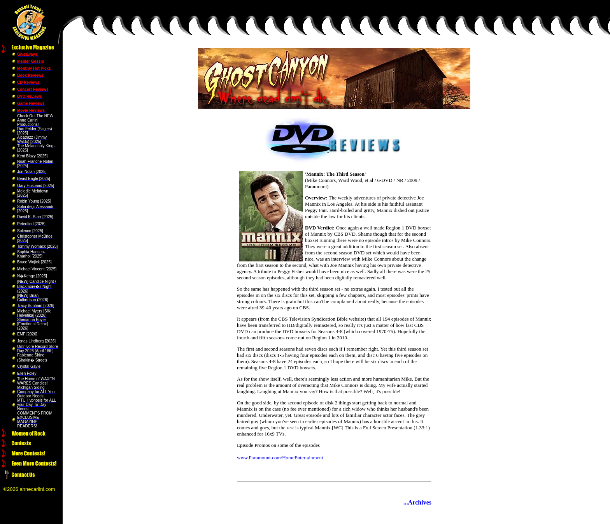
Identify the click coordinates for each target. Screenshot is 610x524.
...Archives (417, 502)
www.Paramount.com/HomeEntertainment (280, 457)
